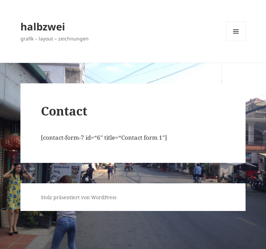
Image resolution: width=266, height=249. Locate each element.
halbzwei (42, 26)
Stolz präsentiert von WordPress (78, 197)
